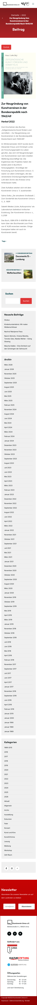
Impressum (5, 1001)
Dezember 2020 (10, 566)
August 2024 (9, 414)
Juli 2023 (7, 468)
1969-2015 (8, 748)
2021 (6, 774)
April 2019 (8, 615)
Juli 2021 (7, 548)
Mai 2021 (7, 553)
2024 (6, 788)
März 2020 (8, 588)
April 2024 (8, 427)
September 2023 (10, 459)
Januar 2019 (9, 624)
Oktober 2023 (9, 454)
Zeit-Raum (8, 855)
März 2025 (8, 401)
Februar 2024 (9, 436)
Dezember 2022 (10, 499)
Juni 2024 (8, 418)
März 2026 (8, 365)
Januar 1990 (9, 722)
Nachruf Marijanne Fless (13, 332)
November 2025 (10, 374)
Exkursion (8, 819)
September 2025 (10, 383)
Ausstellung (8, 815)
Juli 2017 (7, 673)
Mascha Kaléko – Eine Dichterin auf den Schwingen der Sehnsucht (17, 347)
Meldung (7, 846)
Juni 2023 (8, 472)
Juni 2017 (7, 678)
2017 (6, 756)
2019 (6, 765)
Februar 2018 (9, 660)
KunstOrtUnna (9, 837)
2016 (6, 752)
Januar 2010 (9, 714)
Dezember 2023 (10, 445)
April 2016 (8, 705)
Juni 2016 (8, 700)
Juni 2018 (8, 646)
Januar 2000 (9, 718)
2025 (6, 792)
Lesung (7, 841)
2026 (6, 797)
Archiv (6, 810)
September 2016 (10, 696)
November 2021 (10, 535)
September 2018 (10, 638)
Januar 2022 (9, 530)
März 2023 (8, 486)
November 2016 (10, 691)
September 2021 (10, 544)
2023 (6, 783)
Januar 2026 (9, 369)
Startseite (15, 15)
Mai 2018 (7, 651)
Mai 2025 (7, 396)
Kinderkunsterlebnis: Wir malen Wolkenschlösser (16, 325)
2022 (24, 15)
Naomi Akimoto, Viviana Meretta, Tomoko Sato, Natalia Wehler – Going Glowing (18, 339)
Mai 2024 (7, 423)
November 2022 (10, 503)
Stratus (7, 320)
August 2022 (9, 512)
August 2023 (9, 463)
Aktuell (6, 801)
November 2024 (10, 409)
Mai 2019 (7, 611)
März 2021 (8, 557)
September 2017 (10, 669)
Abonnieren (26, 906)
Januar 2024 (9, 441)
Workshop (8, 850)
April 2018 (8, 655)
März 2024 (8, 432)
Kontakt (27, 1001)
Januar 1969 (9, 731)
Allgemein (8, 806)
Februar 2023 (9, 490)
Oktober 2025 (9, 378)
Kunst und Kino (10, 832)
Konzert (7, 828)
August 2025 (9, 387)
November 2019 (10, 597)
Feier (6, 824)
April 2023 (8, 481)
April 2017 (8, 682)
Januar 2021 (9, 562)
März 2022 (8, 526)
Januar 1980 (9, 727)
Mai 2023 (7, 477)
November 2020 (10, 570)
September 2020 (10, 579)
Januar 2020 (9, 593)
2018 (6, 761)
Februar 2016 (9, 709)
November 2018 (10, 629)
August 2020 (9, 584)
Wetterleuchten (14, 273)
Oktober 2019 (9, 602)
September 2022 (10, 508)
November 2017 (10, 664)
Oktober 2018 (9, 633)
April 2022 (8, 521)
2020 (6, 770)
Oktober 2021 (9, 539)
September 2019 (10, 606)
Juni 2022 (8, 517)
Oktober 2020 (9, 575)
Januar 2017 (8, 687)
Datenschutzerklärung (16, 1001)
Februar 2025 (9, 405)
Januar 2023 (9, 494)
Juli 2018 (7, 642)
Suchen (9, 293)
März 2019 (8, 620)
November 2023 (10, 450)
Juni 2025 (8, 392)
